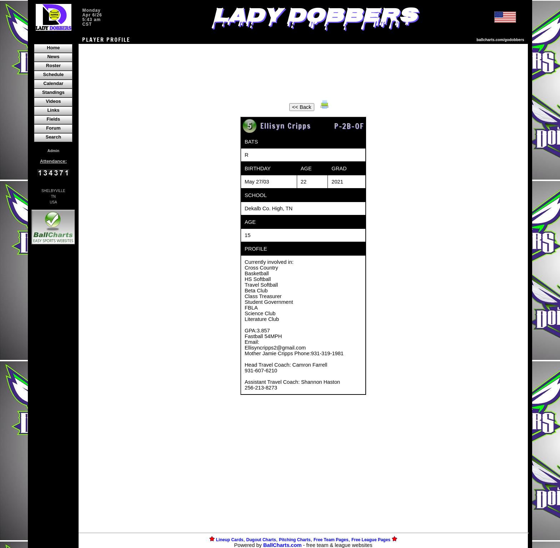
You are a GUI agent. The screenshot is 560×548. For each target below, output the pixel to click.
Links (53, 110)
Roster (53, 65)
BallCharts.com (282, 545)
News (53, 56)
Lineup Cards (230, 539)
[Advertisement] (53, 369)
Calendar (54, 83)
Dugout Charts (261, 539)
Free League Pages (370, 539)
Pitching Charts (295, 539)
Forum (53, 128)
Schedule (53, 74)
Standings (53, 92)
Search (53, 137)
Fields (53, 119)
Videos (53, 101)
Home (53, 47)
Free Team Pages (331, 539)
